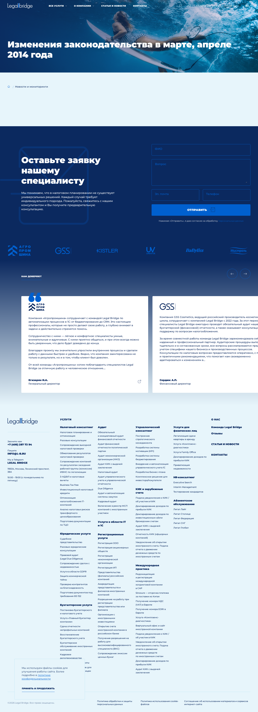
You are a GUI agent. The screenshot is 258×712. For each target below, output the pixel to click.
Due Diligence (105, 488)
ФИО (158, 149)
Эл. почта (162, 194)
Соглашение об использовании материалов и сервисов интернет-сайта (216, 703)
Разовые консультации (73, 440)
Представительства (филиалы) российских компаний (111, 576)
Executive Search (182, 482)
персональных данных (230, 220)
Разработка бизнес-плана (150, 472)
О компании (82, 5)
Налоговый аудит (108, 472)
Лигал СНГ (179, 523)
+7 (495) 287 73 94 (207, 5)
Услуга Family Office (184, 452)
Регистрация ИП (107, 567)
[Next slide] (245, 274)
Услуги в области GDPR (73, 571)
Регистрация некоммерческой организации (108, 559)
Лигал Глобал (181, 527)
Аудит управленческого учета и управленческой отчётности (112, 480)
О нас (215, 419)
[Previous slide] (232, 274)
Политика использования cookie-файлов (159, 703)
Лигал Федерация (183, 518)
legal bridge (17, 462)
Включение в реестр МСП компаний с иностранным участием (113, 509)
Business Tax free (69, 485)
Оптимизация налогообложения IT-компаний (72, 501)
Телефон (212, 194)
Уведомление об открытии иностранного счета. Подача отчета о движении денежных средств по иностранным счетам (152, 549)
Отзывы (217, 433)
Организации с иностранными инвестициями (106, 618)
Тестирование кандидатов (188, 491)
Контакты (140, 5)
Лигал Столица (181, 514)
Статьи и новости (113, 5)
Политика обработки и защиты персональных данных (114, 703)
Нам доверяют (31, 276)
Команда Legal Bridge (226, 427)
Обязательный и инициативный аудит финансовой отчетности (111, 436)
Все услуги (56, 5)
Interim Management (185, 487)
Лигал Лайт (179, 509)
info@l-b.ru (231, 5)
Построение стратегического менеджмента (145, 439)
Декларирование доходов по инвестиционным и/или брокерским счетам (152, 518)
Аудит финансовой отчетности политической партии (113, 447)
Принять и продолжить (38, 688)
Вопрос (160, 164)
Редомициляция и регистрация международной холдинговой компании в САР (149, 581)
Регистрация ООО (108, 543)
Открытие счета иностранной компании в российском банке (112, 630)
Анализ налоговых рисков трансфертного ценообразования (75, 513)
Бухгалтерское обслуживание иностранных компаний (76, 646)
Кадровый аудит (107, 501)
